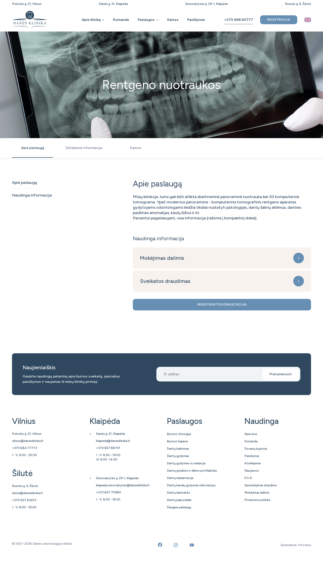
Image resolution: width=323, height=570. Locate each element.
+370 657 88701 (108, 448)
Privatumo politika (257, 500)
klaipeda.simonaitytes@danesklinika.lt (123, 485)
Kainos (172, 20)
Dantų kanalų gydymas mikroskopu (191, 485)
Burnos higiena (177, 441)
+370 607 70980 (108, 492)
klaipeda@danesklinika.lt (113, 441)
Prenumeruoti (280, 374)
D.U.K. (248, 478)
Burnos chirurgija (179, 434)
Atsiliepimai (252, 463)
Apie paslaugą (24, 182)
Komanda (121, 20)
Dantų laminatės (178, 493)
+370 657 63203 (24, 500)
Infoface (304, 545)
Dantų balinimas (178, 449)
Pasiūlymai (196, 20)
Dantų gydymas (178, 456)
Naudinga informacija (32, 195)
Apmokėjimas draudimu (260, 485)
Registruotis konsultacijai (222, 304)
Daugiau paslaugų (179, 507)
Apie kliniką (91, 20)
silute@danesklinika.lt (27, 493)
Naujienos (251, 471)
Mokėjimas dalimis (162, 258)
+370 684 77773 (24, 448)
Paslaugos (146, 20)
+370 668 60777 (238, 20)
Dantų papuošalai (179, 500)
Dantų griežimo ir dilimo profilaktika (192, 471)
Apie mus (250, 434)
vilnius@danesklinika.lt (28, 441)
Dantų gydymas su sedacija (186, 463)
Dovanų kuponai (255, 449)
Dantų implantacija (180, 478)
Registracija (278, 20)
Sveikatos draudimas (165, 281)
